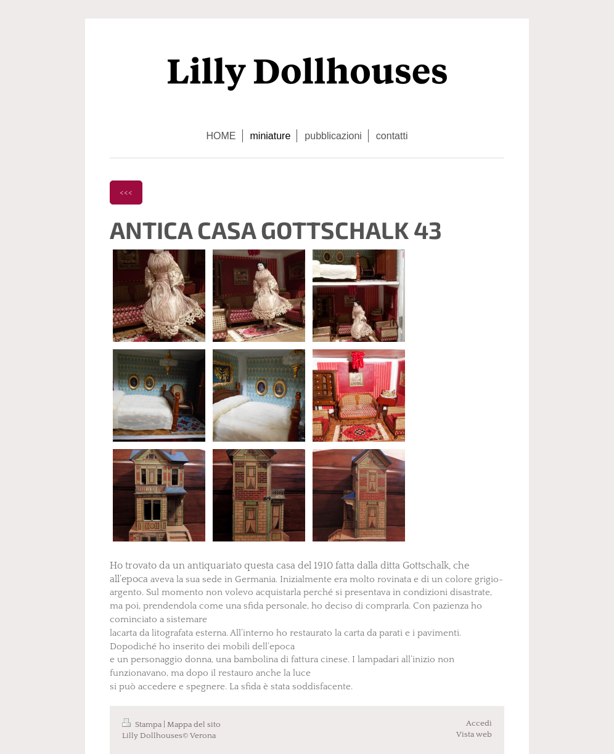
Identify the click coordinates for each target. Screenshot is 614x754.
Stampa (142, 724)
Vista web (474, 734)
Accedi (479, 723)
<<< (126, 192)
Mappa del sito (194, 724)
